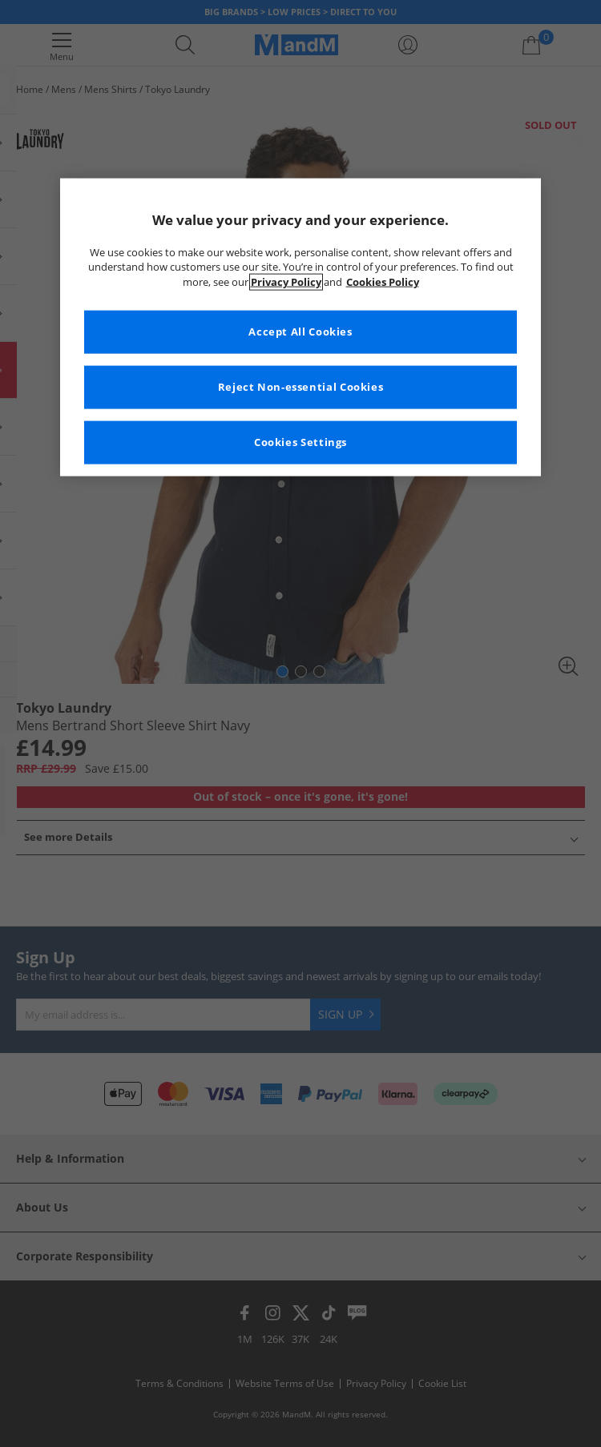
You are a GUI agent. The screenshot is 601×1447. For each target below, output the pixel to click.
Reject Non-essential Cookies (301, 387)
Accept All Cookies (300, 332)
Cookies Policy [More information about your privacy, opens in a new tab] (382, 282)
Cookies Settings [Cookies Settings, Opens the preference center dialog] (300, 442)
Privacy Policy (286, 282)
